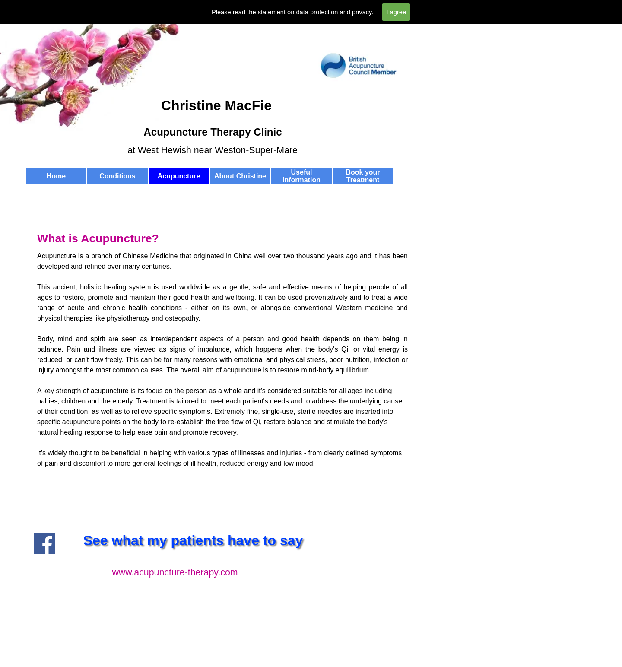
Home (56, 176)
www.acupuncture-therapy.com (175, 572)
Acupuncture (179, 176)
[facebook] (44, 543)
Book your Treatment (363, 176)
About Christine (240, 176)
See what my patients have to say (193, 540)
